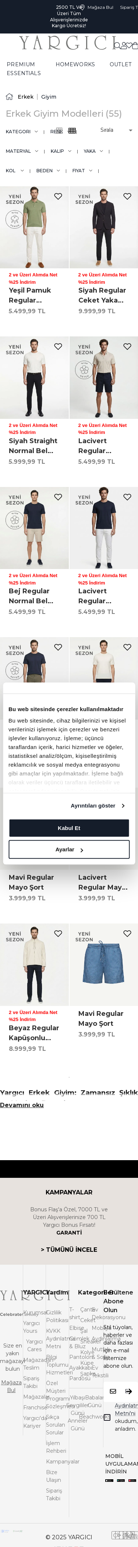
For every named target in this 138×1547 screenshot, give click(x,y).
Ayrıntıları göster (93, 805)
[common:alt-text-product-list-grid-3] (72, 131)
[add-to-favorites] (58, 196)
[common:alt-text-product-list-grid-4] (59, 130)
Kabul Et (69, 828)
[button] (111, 130)
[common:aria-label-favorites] (124, 45)
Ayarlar (69, 849)
